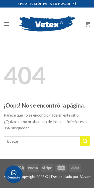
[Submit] (85, 141)
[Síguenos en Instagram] (74, 4)
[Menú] (7, 24)
